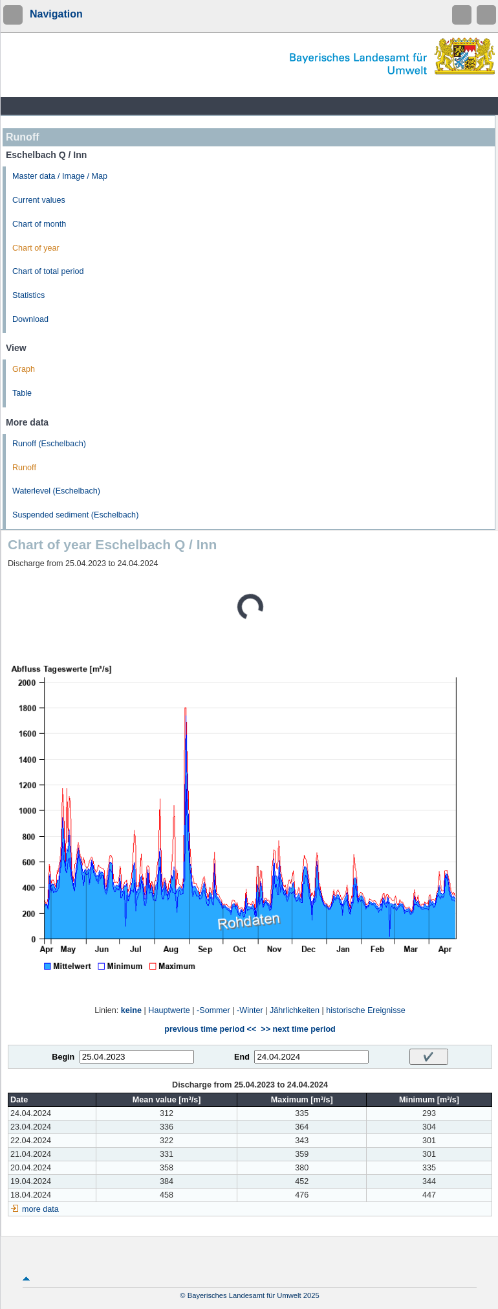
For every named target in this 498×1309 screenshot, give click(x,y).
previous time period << (210, 1029)
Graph (23, 369)
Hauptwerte (168, 1010)
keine (131, 1010)
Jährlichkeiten (294, 1010)
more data (40, 1209)
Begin (63, 1057)
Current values (38, 200)
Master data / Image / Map (59, 176)
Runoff (24, 467)
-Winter (250, 1010)
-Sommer (213, 1010)
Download (30, 319)
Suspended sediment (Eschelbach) (75, 514)
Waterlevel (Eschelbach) (56, 490)
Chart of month (39, 224)
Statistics (28, 295)
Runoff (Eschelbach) (49, 443)
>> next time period (298, 1029)
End (242, 1057)
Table (22, 393)
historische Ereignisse (366, 1010)
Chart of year (36, 248)
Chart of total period (48, 271)
